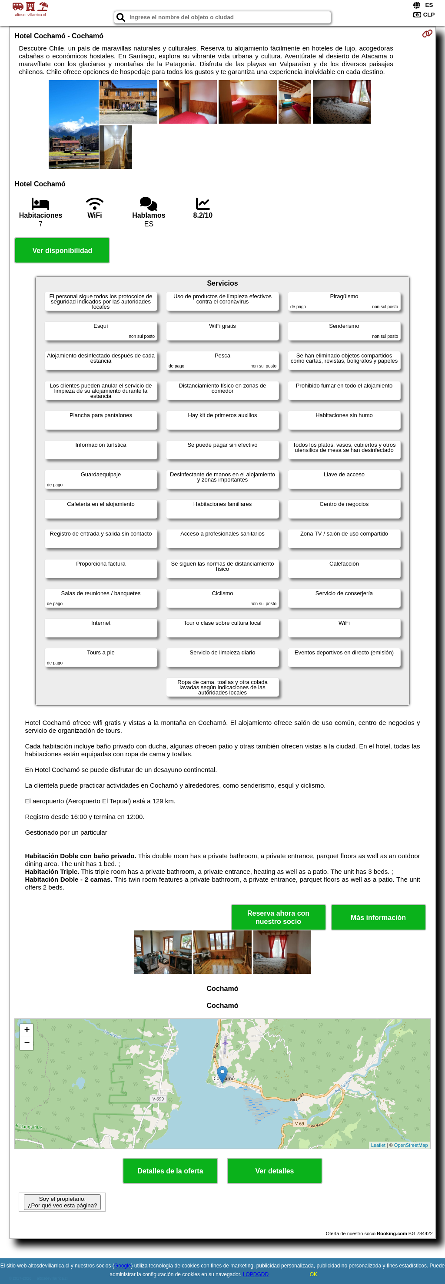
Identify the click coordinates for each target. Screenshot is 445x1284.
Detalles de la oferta (170, 1171)
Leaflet (378, 1145)
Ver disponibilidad (63, 250)
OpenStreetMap (411, 1145)
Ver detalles (275, 1171)
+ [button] (27, 1030)
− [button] (27, 1043)
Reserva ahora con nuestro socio (278, 917)
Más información (378, 917)
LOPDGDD (256, 1274)
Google (122, 1266)
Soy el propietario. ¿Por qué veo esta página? (62, 1202)
